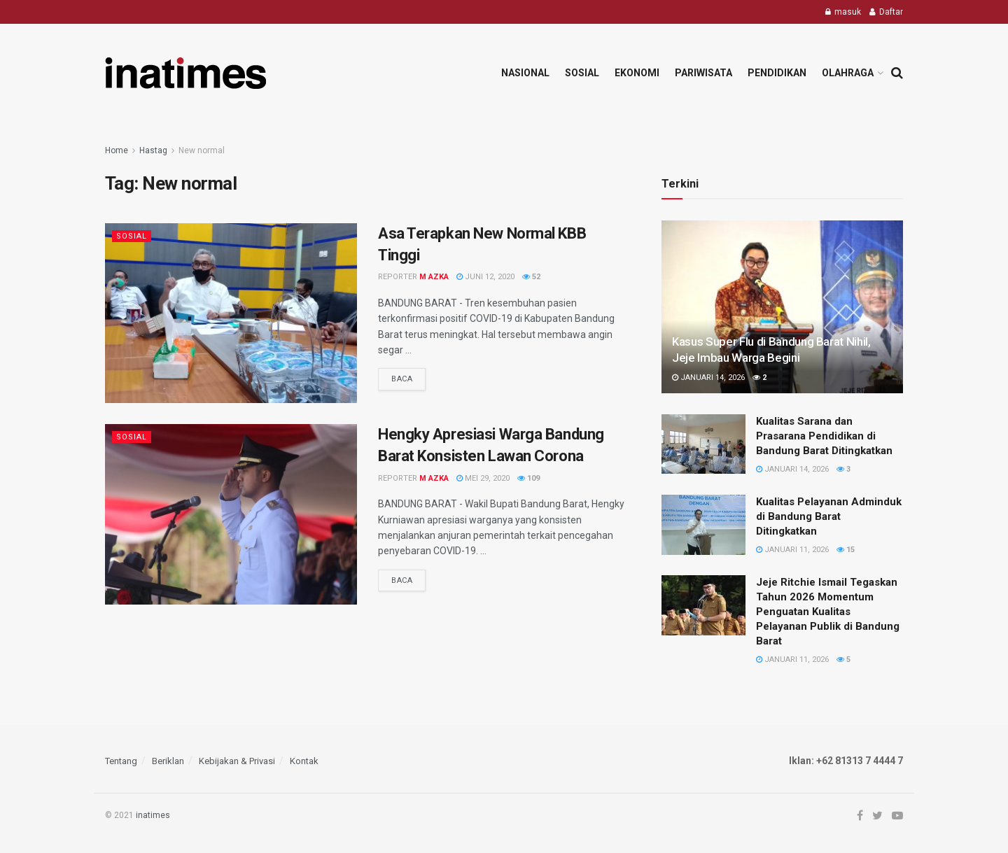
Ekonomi (637, 72)
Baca (401, 378)
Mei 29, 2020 (483, 478)
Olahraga (848, 72)
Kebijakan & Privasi (237, 761)
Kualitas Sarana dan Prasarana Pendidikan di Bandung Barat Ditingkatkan (824, 436)
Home (116, 150)
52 (531, 276)
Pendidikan (777, 72)
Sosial (582, 72)
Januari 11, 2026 (792, 549)
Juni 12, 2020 (485, 276)
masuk (843, 12)
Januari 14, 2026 (708, 377)
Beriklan (168, 761)
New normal (201, 150)
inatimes (153, 815)
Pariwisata (703, 72)
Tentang (121, 761)
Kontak (304, 761)
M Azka (434, 276)
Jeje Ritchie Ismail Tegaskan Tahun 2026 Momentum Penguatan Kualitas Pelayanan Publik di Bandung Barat (827, 611)
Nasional (525, 72)
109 (528, 478)
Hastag (153, 150)
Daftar (886, 12)
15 (845, 549)
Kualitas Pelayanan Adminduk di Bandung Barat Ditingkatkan (829, 516)
